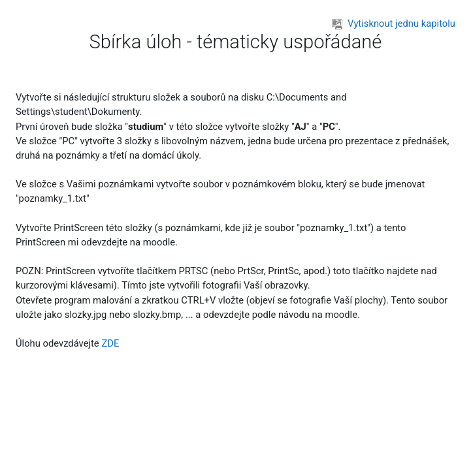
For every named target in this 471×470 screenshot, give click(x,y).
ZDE (110, 343)
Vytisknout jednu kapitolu (393, 23)
